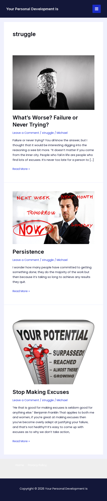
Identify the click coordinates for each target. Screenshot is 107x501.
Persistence (28, 252)
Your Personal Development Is (32, 9)
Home (20, 465)
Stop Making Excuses (41, 392)
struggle (48, 133)
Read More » (21, 169)
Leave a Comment (26, 133)
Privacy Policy (37, 465)
